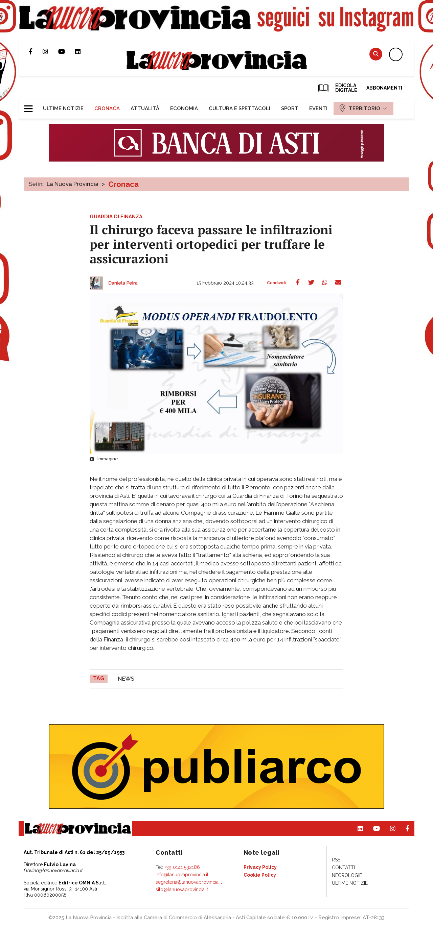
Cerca (375, 54)
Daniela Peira (123, 283)
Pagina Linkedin (83, 51)
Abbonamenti (384, 88)
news (126, 679)
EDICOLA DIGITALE (337, 88)
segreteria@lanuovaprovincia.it (189, 882)
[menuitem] (63, 108)
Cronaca (123, 184)
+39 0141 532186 (182, 867)
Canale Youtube (66, 51)
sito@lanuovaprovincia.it (182, 889)
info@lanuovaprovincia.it (182, 874)
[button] (31, 105)
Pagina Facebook (36, 51)
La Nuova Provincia (72, 183)
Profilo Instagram (50, 51)
